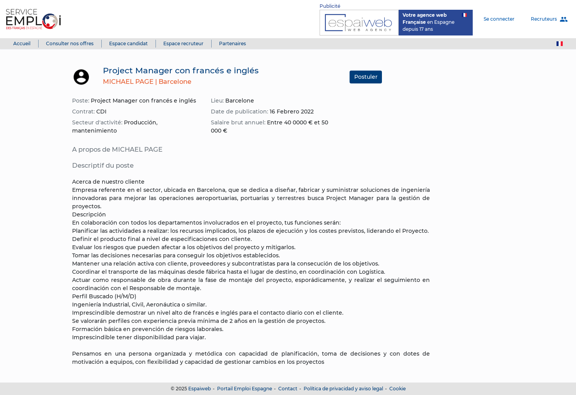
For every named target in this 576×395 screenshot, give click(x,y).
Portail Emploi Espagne (244, 388)
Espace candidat (128, 43)
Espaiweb (199, 388)
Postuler (366, 76)
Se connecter (499, 19)
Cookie (397, 388)
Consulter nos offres (70, 43)
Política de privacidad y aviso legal (343, 388)
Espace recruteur (183, 43)
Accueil (21, 43)
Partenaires (232, 43)
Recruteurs (549, 19)
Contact (287, 388)
